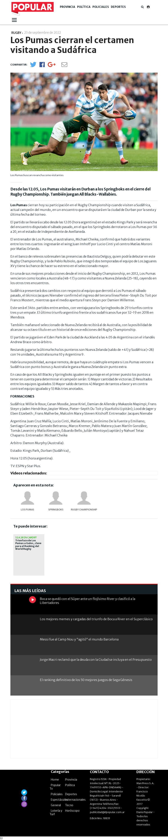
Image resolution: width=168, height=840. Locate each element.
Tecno (69, 805)
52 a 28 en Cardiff (26, 537)
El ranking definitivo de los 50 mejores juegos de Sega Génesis (86, 680)
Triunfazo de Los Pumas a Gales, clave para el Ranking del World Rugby (28, 544)
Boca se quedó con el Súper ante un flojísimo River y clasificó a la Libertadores (87, 600)
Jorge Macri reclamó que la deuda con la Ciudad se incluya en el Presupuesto (96, 660)
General (56, 805)
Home (55, 779)
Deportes (118, 7)
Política (83, 7)
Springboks (55, 509)
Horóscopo (72, 810)
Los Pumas (27, 509)
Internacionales (75, 799)
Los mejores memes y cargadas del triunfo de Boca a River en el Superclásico (96, 619)
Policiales (100, 7)
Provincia (67, 7)
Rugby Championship (84, 509)
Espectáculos (59, 799)
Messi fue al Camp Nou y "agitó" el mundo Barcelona (79, 639)
